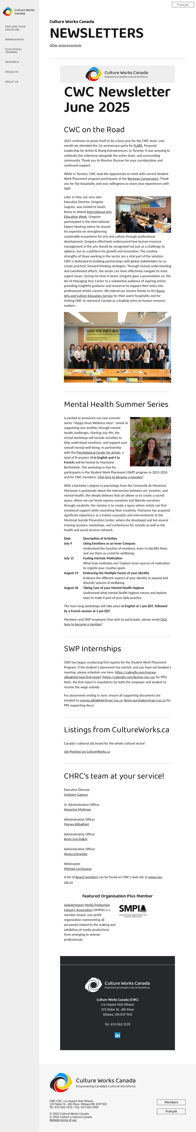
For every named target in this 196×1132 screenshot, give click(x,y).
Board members (86, 877)
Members (171, 1102)
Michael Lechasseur (78, 869)
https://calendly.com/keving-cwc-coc (129, 677)
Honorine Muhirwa (77, 809)
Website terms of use (63, 1120)
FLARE (138, 145)
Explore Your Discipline (15, 28)
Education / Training (13, 51)
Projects (11, 72)
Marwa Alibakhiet (76, 824)
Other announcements (66, 45)
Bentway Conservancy (143, 179)
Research (12, 62)
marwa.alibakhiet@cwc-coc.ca (101, 700)
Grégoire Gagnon (76, 795)
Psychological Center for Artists (98, 452)
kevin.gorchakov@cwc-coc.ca (145, 700)
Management (14, 39)
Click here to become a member (120, 477)
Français (183, 4)
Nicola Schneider (76, 854)
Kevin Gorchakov (75, 839)
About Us (11, 82)
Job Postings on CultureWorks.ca (87, 752)
